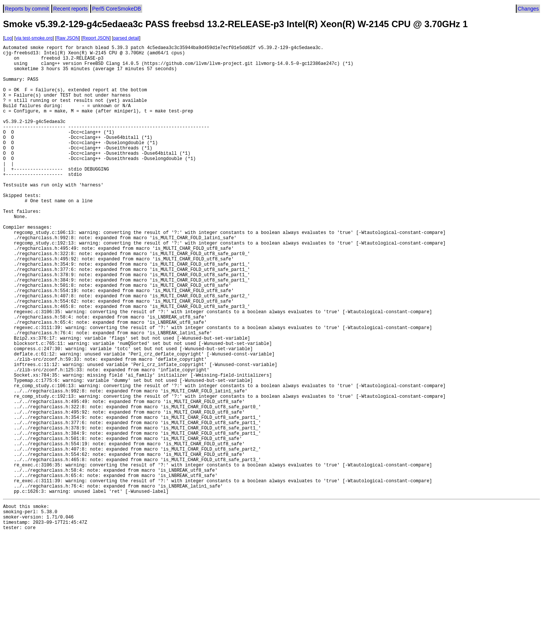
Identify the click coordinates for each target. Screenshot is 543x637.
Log (8, 38)
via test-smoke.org (33, 38)
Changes (528, 9)
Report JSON (96, 38)
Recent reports (70, 9)
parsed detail (126, 38)
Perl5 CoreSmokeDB (116, 9)
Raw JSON (67, 38)
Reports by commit (27, 9)
